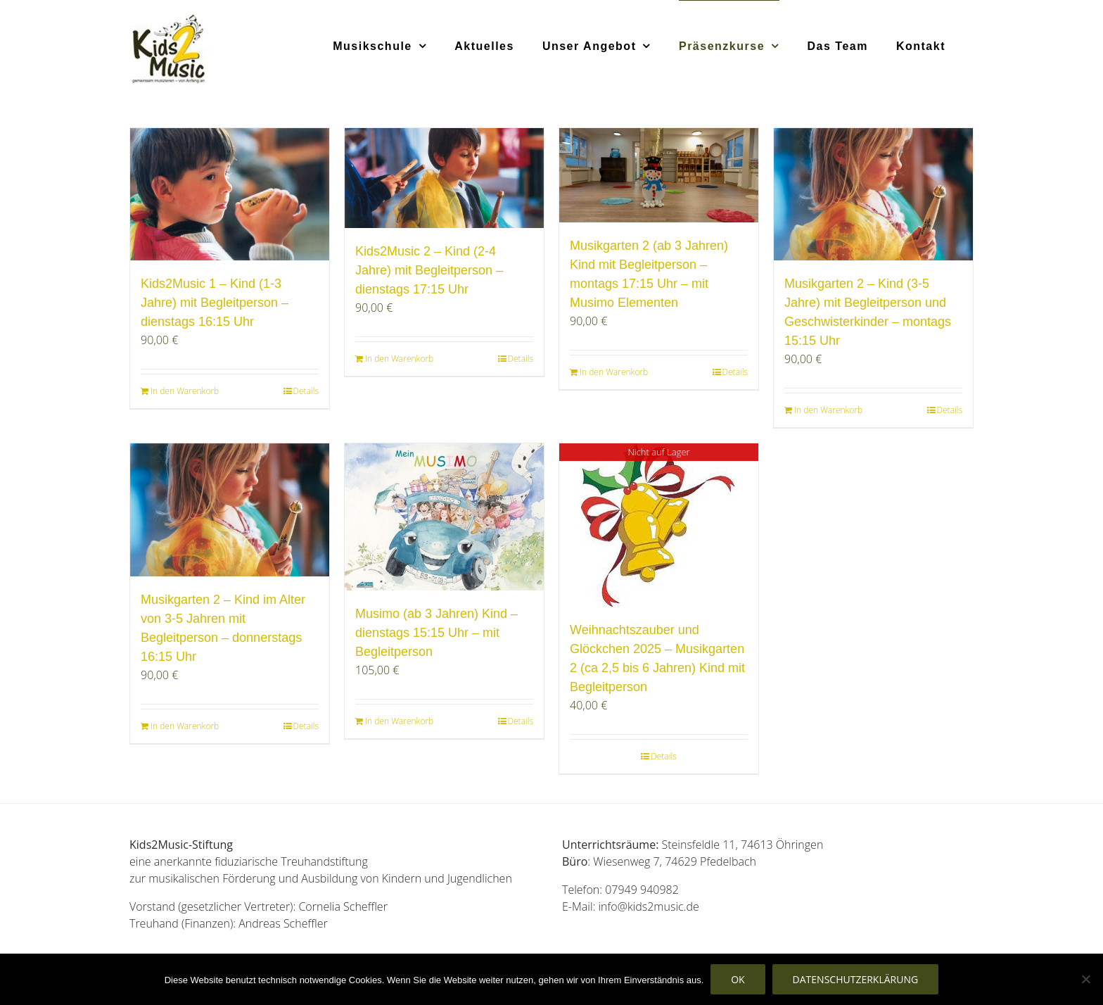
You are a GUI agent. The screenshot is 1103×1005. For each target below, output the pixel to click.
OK (737, 979)
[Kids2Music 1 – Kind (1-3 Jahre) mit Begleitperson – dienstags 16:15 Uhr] (229, 194)
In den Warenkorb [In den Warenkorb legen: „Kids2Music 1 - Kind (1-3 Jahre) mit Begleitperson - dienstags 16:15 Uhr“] (185, 391)
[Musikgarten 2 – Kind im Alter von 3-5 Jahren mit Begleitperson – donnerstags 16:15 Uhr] (229, 509)
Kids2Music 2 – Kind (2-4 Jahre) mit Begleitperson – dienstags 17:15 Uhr (429, 270)
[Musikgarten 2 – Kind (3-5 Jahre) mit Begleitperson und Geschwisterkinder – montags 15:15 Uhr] (873, 194)
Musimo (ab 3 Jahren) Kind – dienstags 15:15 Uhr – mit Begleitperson (436, 633)
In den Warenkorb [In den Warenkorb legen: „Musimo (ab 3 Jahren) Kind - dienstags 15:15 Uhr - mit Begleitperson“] (399, 721)
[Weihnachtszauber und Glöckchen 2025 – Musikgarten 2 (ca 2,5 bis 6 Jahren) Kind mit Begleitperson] (658, 525)
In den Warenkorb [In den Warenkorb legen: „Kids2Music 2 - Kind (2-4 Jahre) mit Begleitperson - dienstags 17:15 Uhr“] (399, 359)
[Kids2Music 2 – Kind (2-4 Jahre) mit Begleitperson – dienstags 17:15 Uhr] (444, 178)
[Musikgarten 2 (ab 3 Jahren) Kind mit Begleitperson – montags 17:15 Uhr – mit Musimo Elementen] (658, 175)
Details (306, 391)
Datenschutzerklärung (856, 979)
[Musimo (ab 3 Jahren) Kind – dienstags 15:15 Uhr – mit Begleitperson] (444, 516)
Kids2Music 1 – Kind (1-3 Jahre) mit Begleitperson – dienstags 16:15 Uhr (214, 303)
